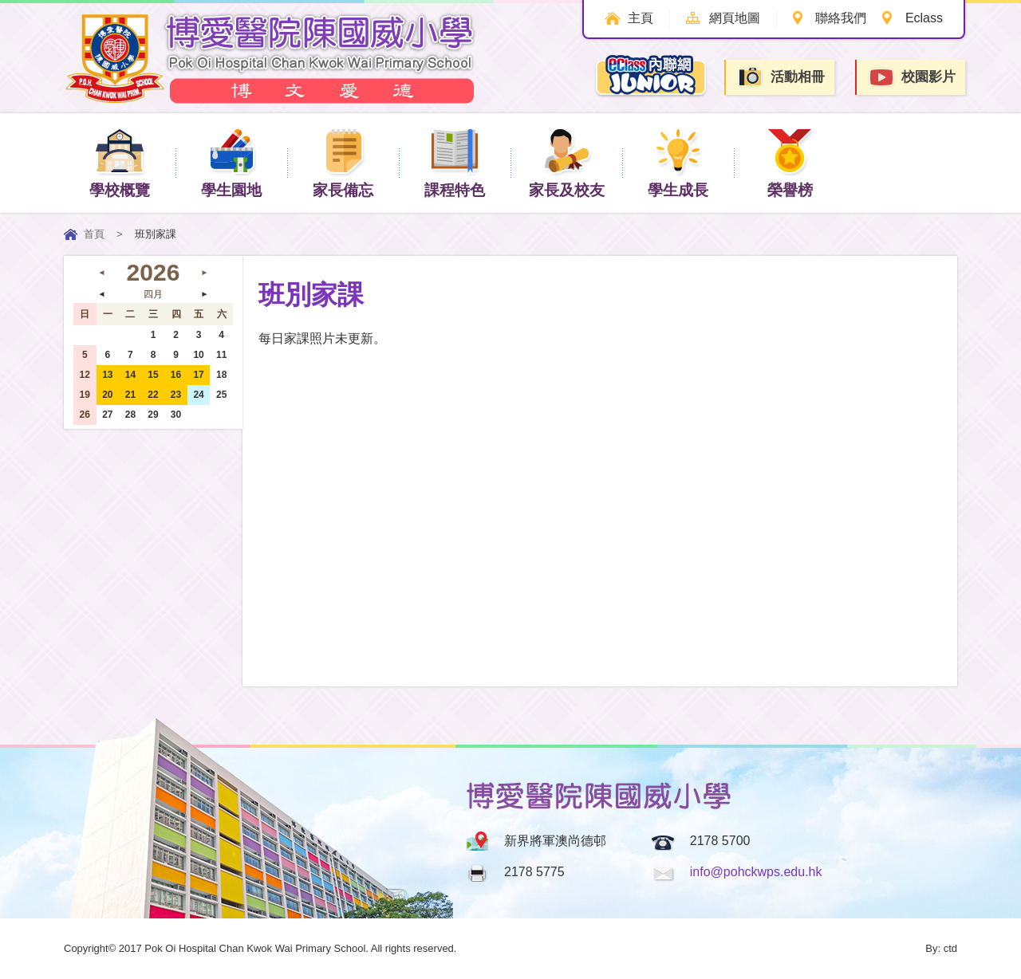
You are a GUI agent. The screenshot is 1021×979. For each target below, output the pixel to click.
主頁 (637, 18)
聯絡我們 (839, 18)
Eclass (924, 18)
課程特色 (454, 162)
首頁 (94, 234)
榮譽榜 (790, 162)
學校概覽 (119, 162)
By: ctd (941, 948)
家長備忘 (343, 162)
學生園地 (231, 162)
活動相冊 (781, 76)
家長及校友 (567, 162)
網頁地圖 (732, 18)
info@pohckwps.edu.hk (756, 872)
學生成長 (678, 162)
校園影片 (912, 77)
